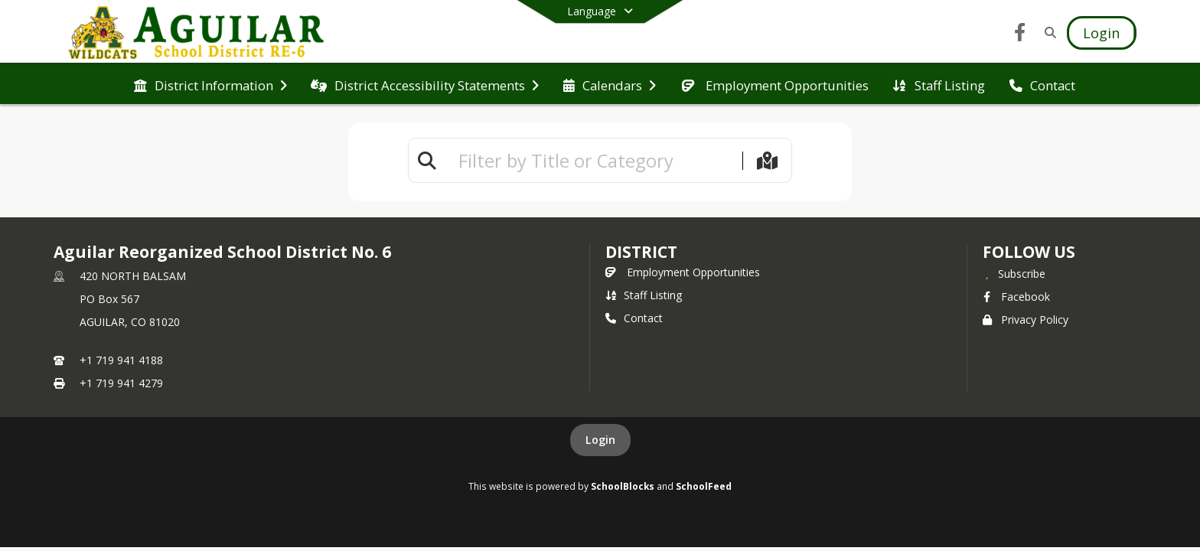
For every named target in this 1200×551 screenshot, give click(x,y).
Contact (634, 318)
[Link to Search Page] (1048, 32)
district (641, 251)
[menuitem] (210, 84)
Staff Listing (643, 295)
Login (600, 439)
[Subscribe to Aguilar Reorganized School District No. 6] (1014, 273)
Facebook (1016, 296)
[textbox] (593, 160)
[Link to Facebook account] (1020, 35)
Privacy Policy (1025, 319)
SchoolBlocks (622, 486)
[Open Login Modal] (1101, 33)
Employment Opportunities (682, 272)
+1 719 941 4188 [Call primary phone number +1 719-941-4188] (121, 360)
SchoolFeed (704, 486)
